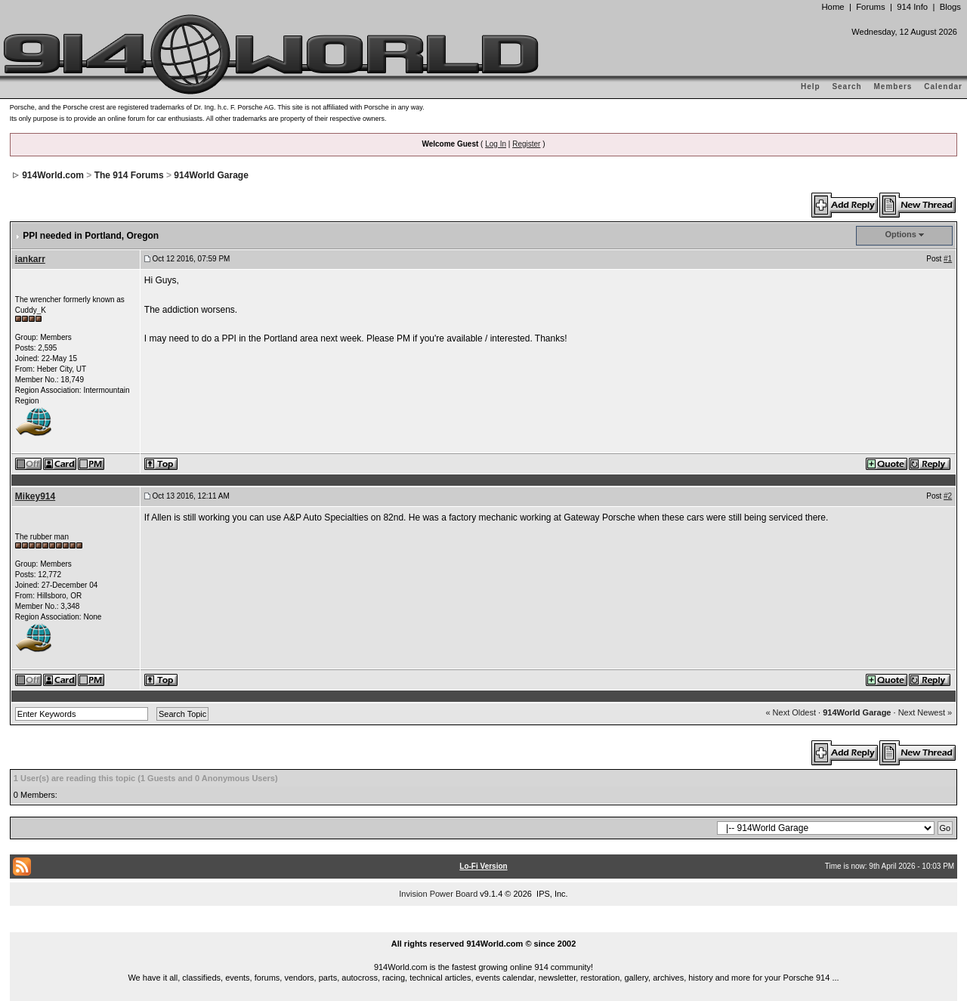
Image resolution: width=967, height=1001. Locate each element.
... (483, 926)
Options (900, 234)
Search (846, 86)
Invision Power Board (438, 893)
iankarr (30, 259)
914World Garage (211, 175)
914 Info (912, 6)
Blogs (950, 6)
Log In (495, 144)
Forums (870, 6)
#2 (948, 496)
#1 (948, 259)
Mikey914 (35, 496)
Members (893, 86)
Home (832, 6)
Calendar (943, 86)
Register (526, 144)
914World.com (53, 175)
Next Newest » (925, 712)
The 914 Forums (129, 175)
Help (810, 86)
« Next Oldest (790, 712)
